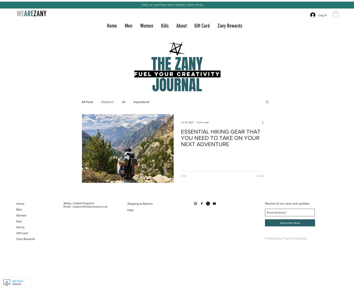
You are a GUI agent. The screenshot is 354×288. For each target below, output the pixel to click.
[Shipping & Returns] (140, 204)
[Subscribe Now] (290, 222)
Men (19, 209)
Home (20, 203)
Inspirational (141, 102)
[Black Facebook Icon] (202, 204)
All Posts (87, 102)
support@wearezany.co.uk (90, 206)
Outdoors (107, 102)
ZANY (39, 13)
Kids (19, 221)
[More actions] (264, 122)
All (123, 102)
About (20, 227)
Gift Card (22, 233)
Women (21, 215)
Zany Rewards (25, 239)
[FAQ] (130, 210)
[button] (336, 14)
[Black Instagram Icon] (195, 204)
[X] (208, 204)
